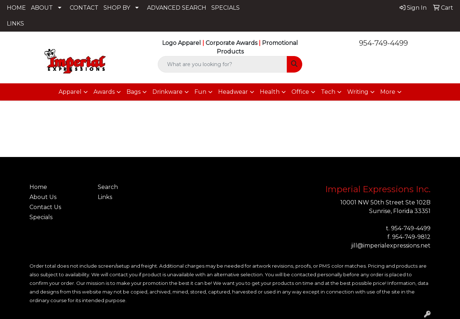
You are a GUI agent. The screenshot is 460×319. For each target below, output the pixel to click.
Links (105, 197)
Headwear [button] (233, 91)
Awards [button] (104, 91)
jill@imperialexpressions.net (391, 245)
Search (108, 187)
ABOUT (42, 7)
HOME (16, 7)
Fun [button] (200, 91)
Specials (40, 217)
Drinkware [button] (167, 91)
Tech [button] (328, 91)
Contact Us (45, 207)
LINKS (15, 23)
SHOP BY (117, 7)
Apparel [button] (70, 91)
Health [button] (270, 91)
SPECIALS (225, 7)
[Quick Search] (223, 64)
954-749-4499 (383, 43)
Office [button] (300, 91)
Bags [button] (133, 91)
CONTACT (84, 7)
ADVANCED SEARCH (176, 7)
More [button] (387, 91)
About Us (42, 197)
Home (38, 187)
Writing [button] (357, 91)
